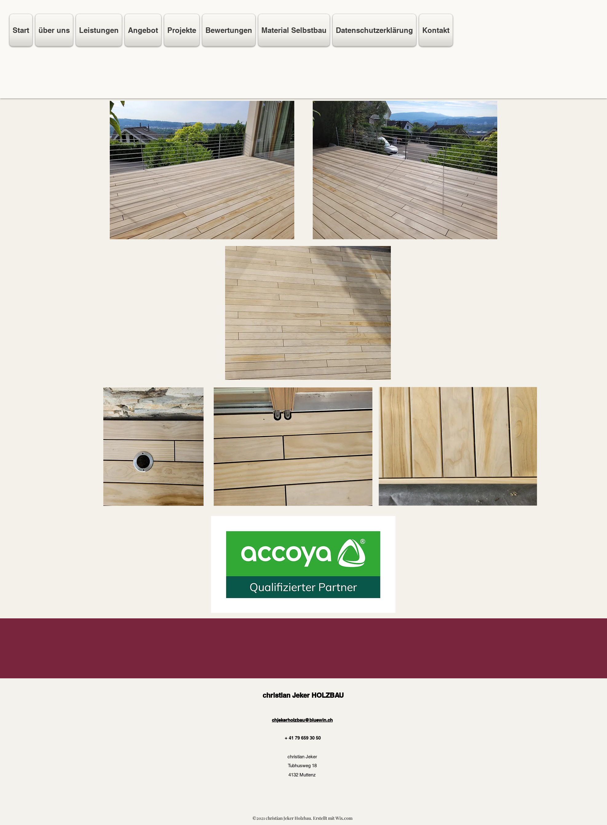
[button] (143, 30)
